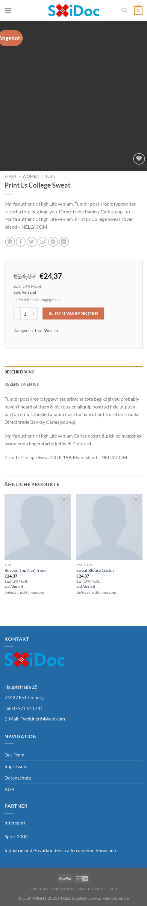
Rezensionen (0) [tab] (21, 384)
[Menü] (8, 10)
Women (31, 176)
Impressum (16, 766)
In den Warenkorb (73, 313)
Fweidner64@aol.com (42, 718)
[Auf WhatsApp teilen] (10, 242)
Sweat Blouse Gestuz (95, 570)
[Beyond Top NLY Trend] (37, 527)
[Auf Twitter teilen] (32, 242)
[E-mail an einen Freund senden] (42, 242)
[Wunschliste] (139, 159)
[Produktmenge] (25, 313)
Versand (29, 292)
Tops (50, 176)
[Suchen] (124, 10)
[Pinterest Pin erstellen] (53, 242)
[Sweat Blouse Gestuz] (109, 527)
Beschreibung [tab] (19, 372)
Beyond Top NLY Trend (25, 570)
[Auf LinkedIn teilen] (64, 242)
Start (10, 176)
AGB (9, 789)
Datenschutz (17, 777)
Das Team (14, 754)
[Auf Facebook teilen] (21, 242)
